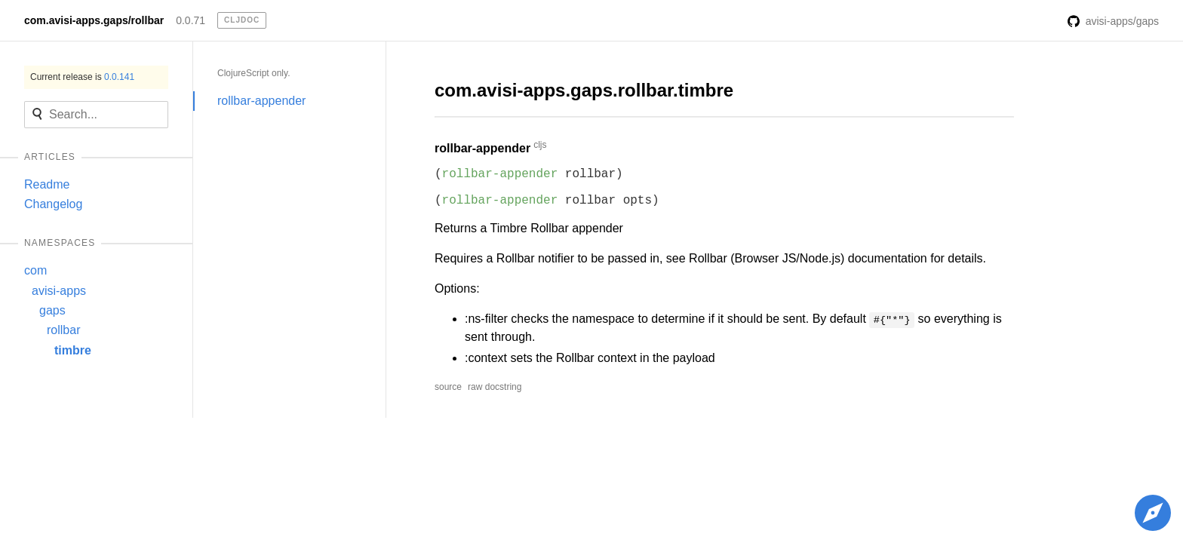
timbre (72, 350)
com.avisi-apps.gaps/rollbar (94, 20)
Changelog (53, 204)
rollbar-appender (261, 100)
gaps (52, 310)
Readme (46, 184)
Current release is (82, 77)
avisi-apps (59, 290)
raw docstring (494, 387)
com (35, 270)
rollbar (63, 330)
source (448, 387)
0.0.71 (190, 20)
